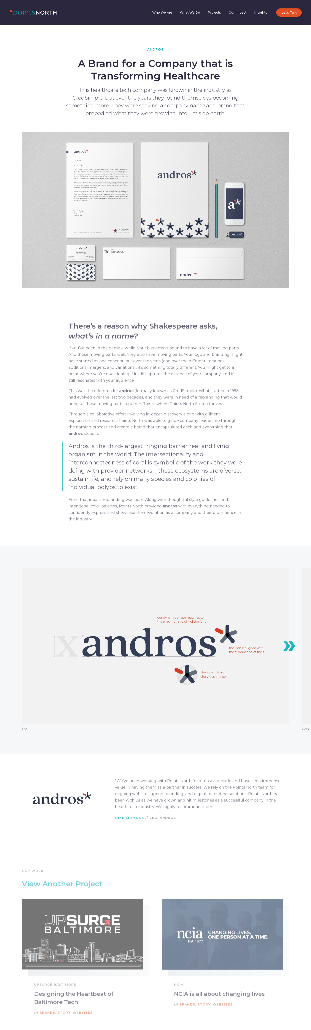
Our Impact (237, 12)
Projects (214, 12)
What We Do (190, 12)
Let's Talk (289, 12)
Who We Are (162, 12)
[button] (289, 646)
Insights (260, 12)
